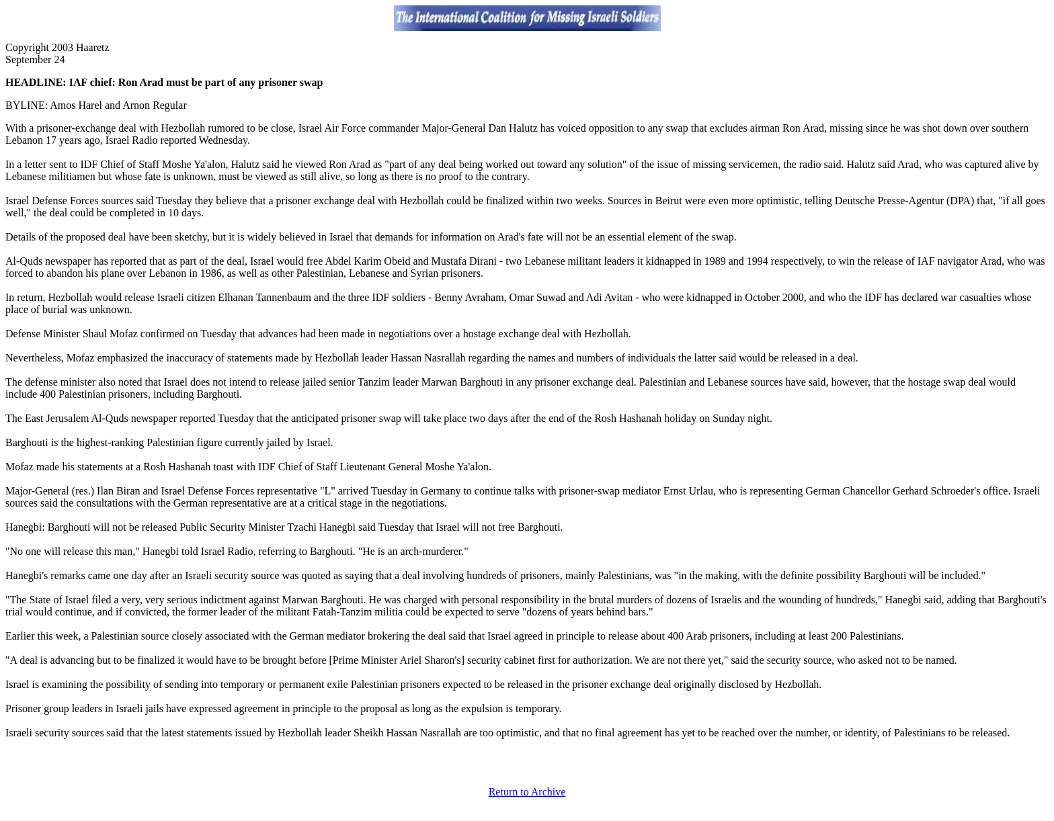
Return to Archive (527, 791)
